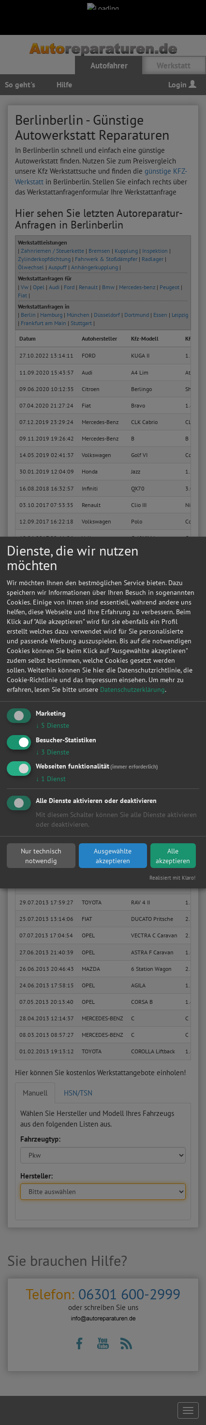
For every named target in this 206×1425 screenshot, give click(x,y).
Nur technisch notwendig (41, 856)
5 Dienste (52, 725)
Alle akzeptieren (173, 856)
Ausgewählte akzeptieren (113, 856)
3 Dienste (52, 752)
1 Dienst (51, 779)
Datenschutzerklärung (132, 689)
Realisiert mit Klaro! (172, 877)
